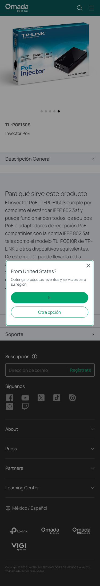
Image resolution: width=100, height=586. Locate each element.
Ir (49, 298)
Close (88, 265)
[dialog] (50, 293)
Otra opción (49, 312)
